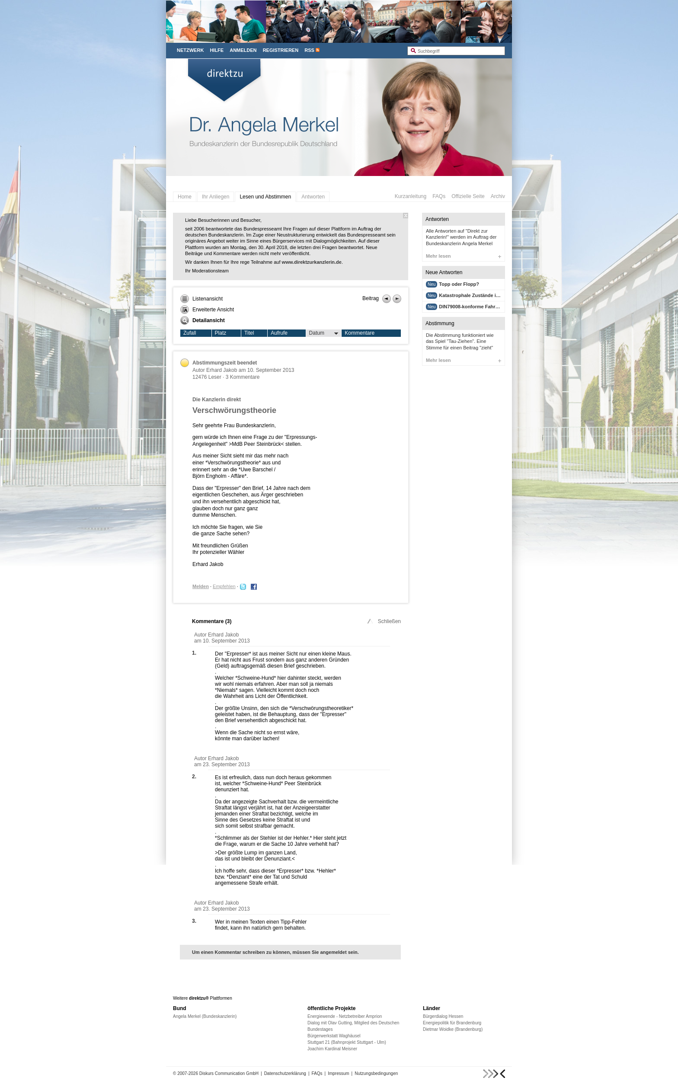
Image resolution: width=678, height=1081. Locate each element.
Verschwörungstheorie (234, 410)
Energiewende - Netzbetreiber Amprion (344, 1016)
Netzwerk (190, 50)
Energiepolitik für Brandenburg (452, 1022)
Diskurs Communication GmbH (229, 1073)
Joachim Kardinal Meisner (332, 1048)
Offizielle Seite (467, 196)
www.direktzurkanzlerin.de (312, 262)
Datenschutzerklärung (285, 1073)
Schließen (383, 621)
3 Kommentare (243, 377)
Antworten (313, 197)
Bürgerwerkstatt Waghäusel (333, 1035)
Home (185, 197)
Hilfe (217, 50)
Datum (324, 333)
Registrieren (281, 50)
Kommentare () (211, 621)
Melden (200, 586)
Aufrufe (279, 333)
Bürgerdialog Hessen (443, 1016)
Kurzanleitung (410, 196)
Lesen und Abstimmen (265, 197)
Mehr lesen (463, 256)
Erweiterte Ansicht (207, 309)
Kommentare (359, 333)
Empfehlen (224, 586)
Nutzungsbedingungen (376, 1073)
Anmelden (243, 50)
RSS (309, 50)
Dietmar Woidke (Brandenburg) (453, 1029)
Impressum (338, 1073)
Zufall (189, 333)
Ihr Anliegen (215, 197)
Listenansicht (201, 298)
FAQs (438, 196)
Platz (221, 333)
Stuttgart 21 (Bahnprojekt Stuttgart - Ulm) (346, 1042)
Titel (249, 333)
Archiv (498, 196)
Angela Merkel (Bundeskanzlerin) (205, 1016)
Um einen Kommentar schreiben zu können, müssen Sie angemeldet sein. (275, 952)
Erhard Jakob (221, 370)
